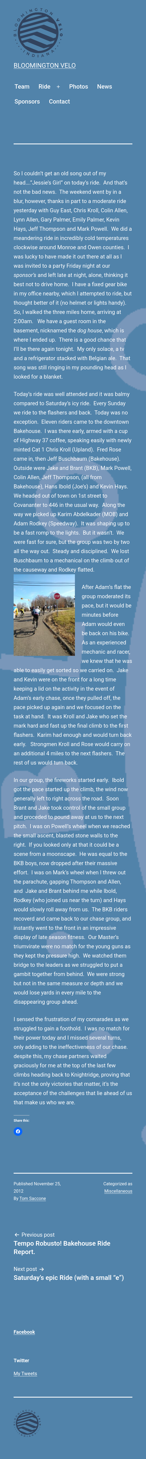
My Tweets (25, 1373)
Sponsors (27, 101)
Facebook (24, 1332)
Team (21, 86)
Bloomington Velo (45, 65)
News (104, 86)
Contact (59, 101)
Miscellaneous (118, 1191)
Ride (45, 86)
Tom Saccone (32, 1198)
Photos (78, 86)
